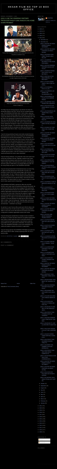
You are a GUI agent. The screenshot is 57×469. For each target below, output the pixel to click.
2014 (40, 421)
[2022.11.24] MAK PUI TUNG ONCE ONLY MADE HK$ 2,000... (47, 129)
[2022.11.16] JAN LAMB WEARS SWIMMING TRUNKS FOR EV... (46, 216)
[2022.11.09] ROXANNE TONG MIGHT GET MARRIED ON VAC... (48, 281)
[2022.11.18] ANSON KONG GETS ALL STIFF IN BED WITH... (47, 194)
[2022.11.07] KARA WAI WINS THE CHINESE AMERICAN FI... (47, 297)
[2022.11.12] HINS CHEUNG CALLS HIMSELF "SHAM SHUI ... (47, 243)
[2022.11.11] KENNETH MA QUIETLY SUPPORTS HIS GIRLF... (47, 254)
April (42, 396)
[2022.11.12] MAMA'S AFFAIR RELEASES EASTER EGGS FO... (47, 238)
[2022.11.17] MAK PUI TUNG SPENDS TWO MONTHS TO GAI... (48, 199)
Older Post (32, 283)
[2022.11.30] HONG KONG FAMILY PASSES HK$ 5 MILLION (47, 56)
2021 (40, 405)
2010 (40, 429)
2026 (40, 29)
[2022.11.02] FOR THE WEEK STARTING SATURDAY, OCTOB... (47, 368)
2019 (40, 410)
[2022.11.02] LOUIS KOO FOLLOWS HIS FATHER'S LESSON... (47, 373)
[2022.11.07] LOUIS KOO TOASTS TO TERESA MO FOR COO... (47, 303)
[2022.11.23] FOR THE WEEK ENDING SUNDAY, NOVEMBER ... (47, 134)
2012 (40, 425)
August (42, 388)
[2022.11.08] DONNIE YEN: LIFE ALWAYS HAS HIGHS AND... (47, 292)
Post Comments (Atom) (13, 286)
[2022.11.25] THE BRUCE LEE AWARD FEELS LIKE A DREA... (47, 112)
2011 (40, 427)
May (42, 394)
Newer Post (3, 283)
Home (18, 283)
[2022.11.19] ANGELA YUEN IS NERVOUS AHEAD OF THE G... (48, 183)
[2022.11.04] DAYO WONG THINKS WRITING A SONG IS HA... (47, 335)
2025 (40, 31)
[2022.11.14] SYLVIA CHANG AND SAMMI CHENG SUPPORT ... (47, 227)
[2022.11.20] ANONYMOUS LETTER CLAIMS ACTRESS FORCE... (48, 167)
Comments (42, 442)
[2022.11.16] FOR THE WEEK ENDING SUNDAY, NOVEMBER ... (47, 205)
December (43, 39)
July (42, 390)
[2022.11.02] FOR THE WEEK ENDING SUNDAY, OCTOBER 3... (47, 363)
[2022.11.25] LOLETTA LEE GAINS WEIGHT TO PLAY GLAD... (47, 107)
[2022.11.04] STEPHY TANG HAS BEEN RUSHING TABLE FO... (47, 341)
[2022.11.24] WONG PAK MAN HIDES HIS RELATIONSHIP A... (47, 123)
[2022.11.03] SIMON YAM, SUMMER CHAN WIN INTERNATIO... (46, 346)
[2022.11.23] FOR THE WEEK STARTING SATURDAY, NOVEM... (47, 140)
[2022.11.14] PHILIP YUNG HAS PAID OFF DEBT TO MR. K (47, 232)
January (43, 403)
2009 (40, 432)
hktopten (50, 18)
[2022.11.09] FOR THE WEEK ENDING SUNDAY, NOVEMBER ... (47, 265)
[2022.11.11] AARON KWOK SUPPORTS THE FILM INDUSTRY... (47, 248)
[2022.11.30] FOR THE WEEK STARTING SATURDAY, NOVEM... (47, 50)
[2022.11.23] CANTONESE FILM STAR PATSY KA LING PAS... (47, 145)
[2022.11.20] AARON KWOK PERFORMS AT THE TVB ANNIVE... (47, 161)
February (43, 401)
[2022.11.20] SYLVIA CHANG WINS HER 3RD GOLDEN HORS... (47, 172)
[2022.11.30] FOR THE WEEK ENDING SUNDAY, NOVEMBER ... (47, 45)
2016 (40, 416)
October (43, 383)
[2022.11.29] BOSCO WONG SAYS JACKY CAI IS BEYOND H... (47, 72)
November (43, 41)
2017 (40, 414)
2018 (40, 412)
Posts (41, 439)
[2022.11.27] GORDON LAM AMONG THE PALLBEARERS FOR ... (47, 92)
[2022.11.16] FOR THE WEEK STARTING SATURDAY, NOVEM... (47, 210)
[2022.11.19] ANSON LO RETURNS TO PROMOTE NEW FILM (47, 189)
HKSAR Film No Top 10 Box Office (28, 8)
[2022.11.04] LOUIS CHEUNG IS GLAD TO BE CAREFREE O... (48, 330)
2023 (40, 35)
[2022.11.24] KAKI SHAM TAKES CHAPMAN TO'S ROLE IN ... (47, 118)
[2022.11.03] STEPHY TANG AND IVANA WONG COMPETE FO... (47, 352)
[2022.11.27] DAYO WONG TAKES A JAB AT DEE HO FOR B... (47, 83)
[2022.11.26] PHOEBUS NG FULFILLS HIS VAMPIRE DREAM (47, 98)
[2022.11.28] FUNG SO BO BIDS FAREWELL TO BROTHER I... (47, 78)
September (43, 385)
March (42, 398)
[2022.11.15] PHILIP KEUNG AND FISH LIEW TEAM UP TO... (47, 221)
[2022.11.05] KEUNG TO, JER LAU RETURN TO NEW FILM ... (48, 325)
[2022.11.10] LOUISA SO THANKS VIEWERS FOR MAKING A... (47, 259)
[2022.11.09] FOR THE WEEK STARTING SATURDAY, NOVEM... (47, 270)
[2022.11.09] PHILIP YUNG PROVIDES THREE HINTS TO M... (47, 276)
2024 (40, 33)
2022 (40, 37)
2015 (40, 418)
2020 (40, 408)
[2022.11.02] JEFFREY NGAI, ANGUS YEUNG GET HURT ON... (47, 379)
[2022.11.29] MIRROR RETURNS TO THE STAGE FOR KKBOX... (47, 61)
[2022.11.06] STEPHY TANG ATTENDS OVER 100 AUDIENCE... (47, 314)
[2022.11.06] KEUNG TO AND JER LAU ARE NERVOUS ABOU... (47, 308)
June (42, 392)
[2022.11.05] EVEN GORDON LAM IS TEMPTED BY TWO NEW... (47, 319)
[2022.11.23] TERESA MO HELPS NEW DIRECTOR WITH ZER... (47, 150)
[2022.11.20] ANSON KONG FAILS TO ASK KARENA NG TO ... (47, 178)
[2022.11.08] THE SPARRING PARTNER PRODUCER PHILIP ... (47, 286)
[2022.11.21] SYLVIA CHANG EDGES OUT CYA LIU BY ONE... (47, 156)
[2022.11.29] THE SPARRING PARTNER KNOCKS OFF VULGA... (47, 67)
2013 (40, 423)
